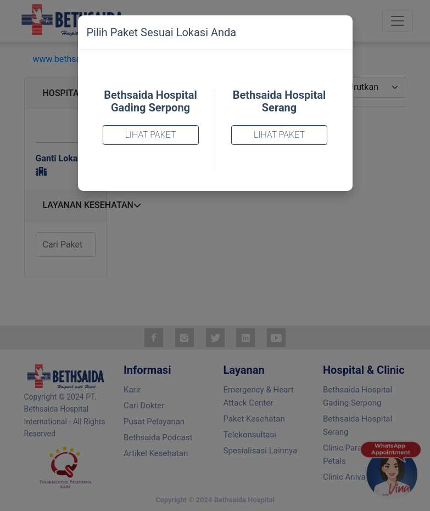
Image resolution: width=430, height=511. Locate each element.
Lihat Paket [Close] (150, 135)
